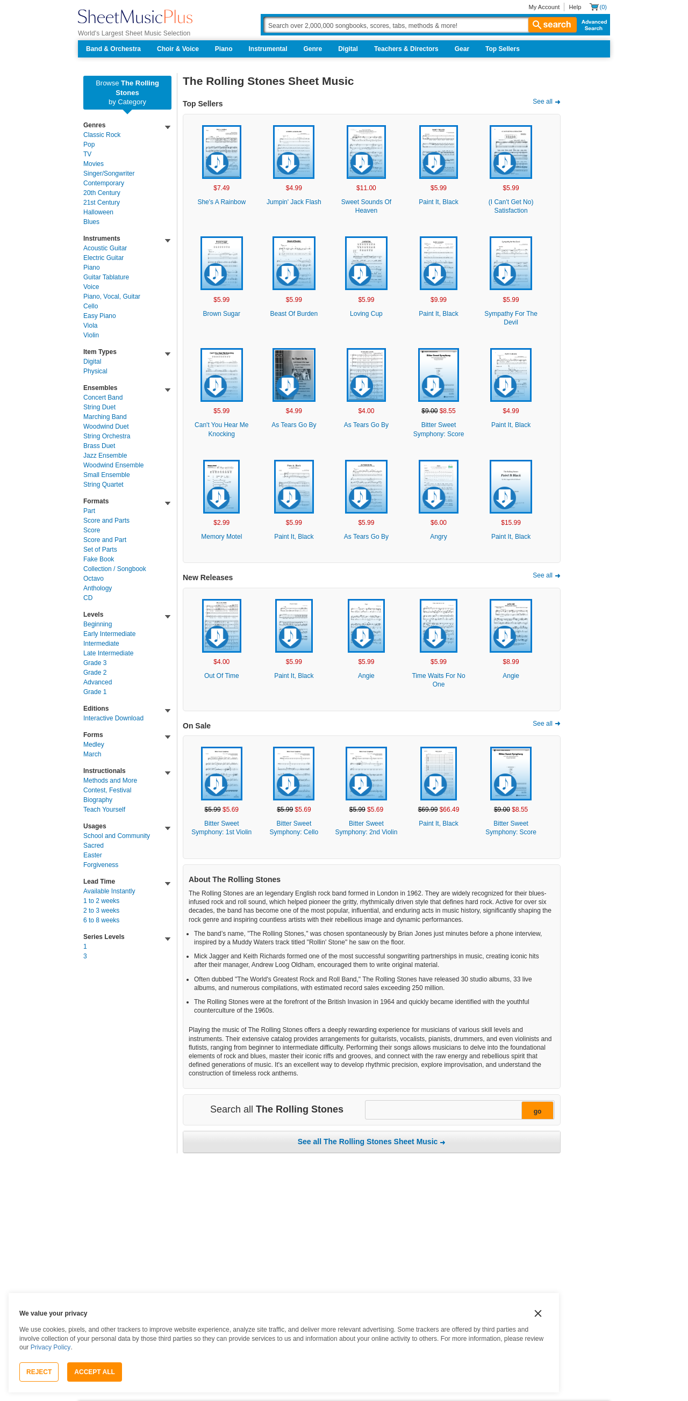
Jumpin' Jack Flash (294, 202)
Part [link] (89, 511)
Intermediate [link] (101, 643)
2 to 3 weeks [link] (101, 910)
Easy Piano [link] (99, 316)
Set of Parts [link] (100, 549)
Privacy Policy (51, 1347)
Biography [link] (97, 800)
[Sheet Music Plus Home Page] (135, 16)
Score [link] (91, 530)
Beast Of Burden (294, 313)
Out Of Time (221, 676)
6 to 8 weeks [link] (101, 920)
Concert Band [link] (103, 397)
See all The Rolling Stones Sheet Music (368, 1141)
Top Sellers (502, 49)
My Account (544, 7)
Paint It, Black (438, 202)
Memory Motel (221, 536)
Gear (462, 49)
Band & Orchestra (113, 49)
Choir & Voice (178, 49)
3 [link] (85, 956)
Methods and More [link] (110, 780)
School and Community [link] (116, 836)
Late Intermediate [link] (108, 653)
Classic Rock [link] (101, 135)
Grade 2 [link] (94, 672)
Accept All (94, 1372)
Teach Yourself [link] (104, 809)
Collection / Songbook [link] (114, 569)
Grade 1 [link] (94, 692)
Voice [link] (91, 287)
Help (575, 7)
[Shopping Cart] (598, 6)
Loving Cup (366, 313)
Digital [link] (92, 361)
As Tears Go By (293, 425)
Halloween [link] (98, 212)
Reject (39, 1372)
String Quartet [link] (103, 484)
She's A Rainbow (221, 202)
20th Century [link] (101, 193)
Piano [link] (91, 267)
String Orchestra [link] (106, 436)
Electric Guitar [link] (103, 258)
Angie (366, 676)
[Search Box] (419, 25)
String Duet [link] (99, 407)
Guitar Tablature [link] (106, 277)
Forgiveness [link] (100, 865)
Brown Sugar (221, 313)
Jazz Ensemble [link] (105, 455)
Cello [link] (90, 306)
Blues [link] (91, 222)
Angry (438, 536)
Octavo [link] (93, 578)
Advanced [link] (97, 682)
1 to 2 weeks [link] (101, 901)
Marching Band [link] (105, 417)
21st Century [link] (101, 202)
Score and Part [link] (104, 540)
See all (543, 101)
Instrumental (268, 49)
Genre (313, 49)
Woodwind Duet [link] (106, 426)
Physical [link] (95, 371)
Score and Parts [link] (106, 520)
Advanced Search (592, 24)
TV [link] (87, 154)
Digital (348, 49)
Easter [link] (92, 855)
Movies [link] (93, 164)
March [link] (92, 754)
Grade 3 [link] (94, 663)
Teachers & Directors (406, 49)
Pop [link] (89, 144)
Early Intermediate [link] (109, 634)
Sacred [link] (93, 845)
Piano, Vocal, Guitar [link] (111, 296)
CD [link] (87, 598)
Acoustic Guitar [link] (105, 248)
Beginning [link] (97, 624)
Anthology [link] (97, 588)
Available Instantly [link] (109, 891)
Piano (224, 49)
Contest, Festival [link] (107, 790)
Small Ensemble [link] (106, 475)
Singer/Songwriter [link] (108, 173)
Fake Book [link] (98, 559)
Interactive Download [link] (113, 718)
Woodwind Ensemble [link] (113, 465)
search (552, 24)
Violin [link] (91, 335)
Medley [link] (93, 744)
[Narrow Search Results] (458, 1110)
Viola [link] (90, 325)
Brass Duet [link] (99, 446)
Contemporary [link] (103, 183)
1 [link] (85, 946)
